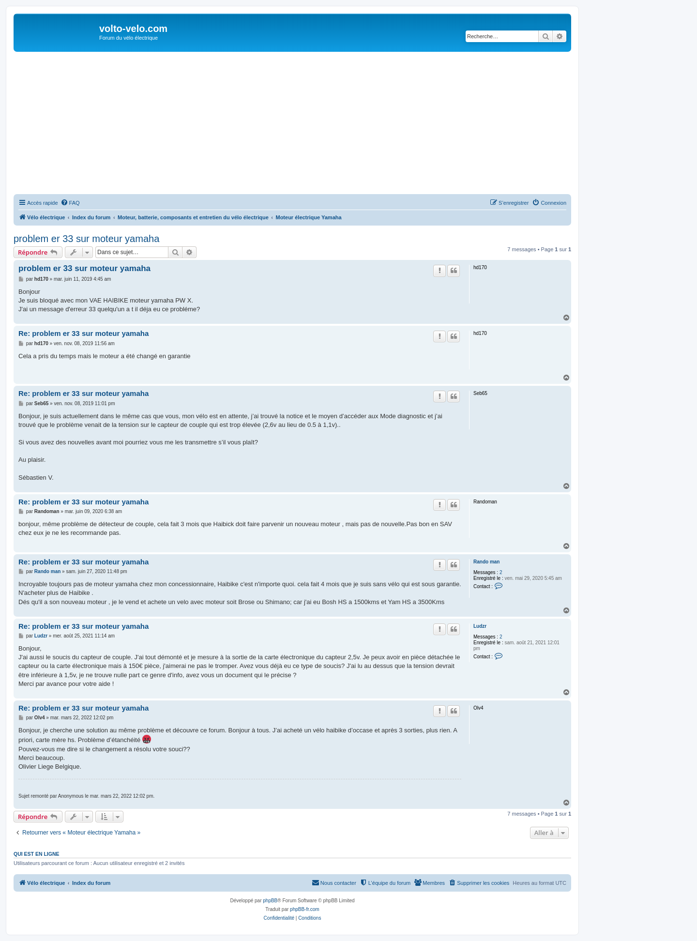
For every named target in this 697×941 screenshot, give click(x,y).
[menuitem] (70, 203)
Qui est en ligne (37, 854)
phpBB (270, 900)
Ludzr (479, 626)
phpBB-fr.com (304, 909)
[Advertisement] (304, 124)
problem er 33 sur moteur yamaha (86, 238)
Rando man (486, 561)
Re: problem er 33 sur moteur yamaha (83, 333)
